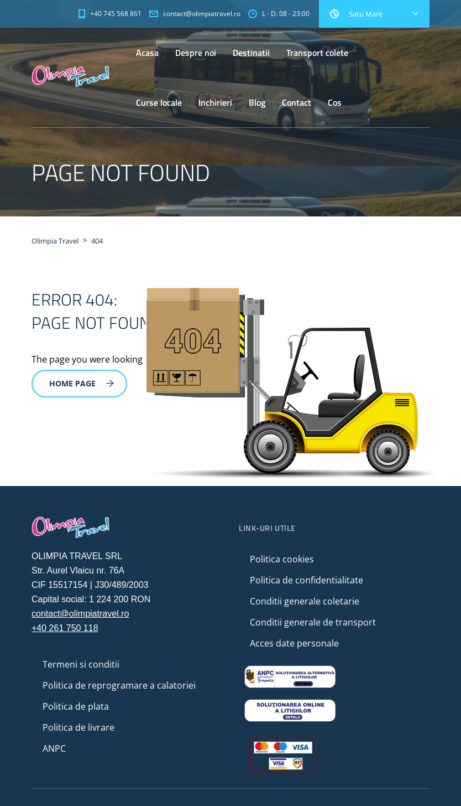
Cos (335, 102)
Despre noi (195, 52)
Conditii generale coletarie (304, 601)
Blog (257, 102)
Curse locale (159, 102)
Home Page (81, 383)
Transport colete (317, 52)
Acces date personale (294, 643)
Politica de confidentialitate (306, 580)
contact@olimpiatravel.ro (80, 613)
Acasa (147, 52)
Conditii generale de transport (313, 622)
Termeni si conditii (81, 664)
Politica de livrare (78, 727)
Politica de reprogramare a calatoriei (119, 685)
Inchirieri (215, 102)
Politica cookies (282, 559)
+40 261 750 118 (65, 628)
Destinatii (251, 52)
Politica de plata (76, 706)
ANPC (54, 748)
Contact (296, 102)
